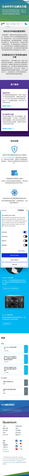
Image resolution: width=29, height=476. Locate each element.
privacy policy (11, 462)
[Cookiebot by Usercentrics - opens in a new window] (18, 210)
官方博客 (18, 430)
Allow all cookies (14, 255)
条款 (4, 441)
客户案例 (12, 24)
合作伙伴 (5, 430)
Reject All (14, 264)
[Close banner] (26, 210)
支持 (4, 433)
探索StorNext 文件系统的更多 (11, 288)
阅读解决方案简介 (7, 132)
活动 (17, 428)
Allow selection (14, 259)
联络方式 (18, 435)
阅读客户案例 (6, 109)
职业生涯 (18, 433)
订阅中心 (5, 447)
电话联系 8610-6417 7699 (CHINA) (11, 410)
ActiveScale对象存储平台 (9, 157)
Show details (21, 250)
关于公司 (5, 435)
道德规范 (5, 445)
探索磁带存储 (7, 324)
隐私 (4, 443)
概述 (8, 24)
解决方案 (5, 428)
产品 (4, 426)
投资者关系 (19, 426)
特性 (18, 24)
